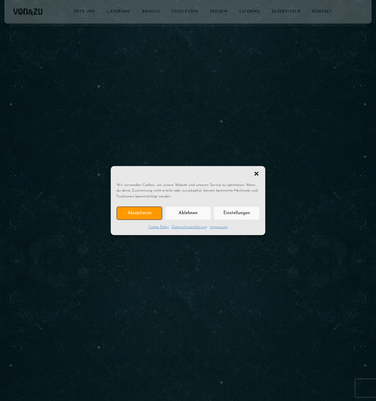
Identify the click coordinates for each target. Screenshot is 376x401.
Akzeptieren (139, 213)
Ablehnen (188, 213)
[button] (256, 173)
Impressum (219, 227)
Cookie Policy (158, 227)
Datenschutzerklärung (189, 227)
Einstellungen (236, 213)
